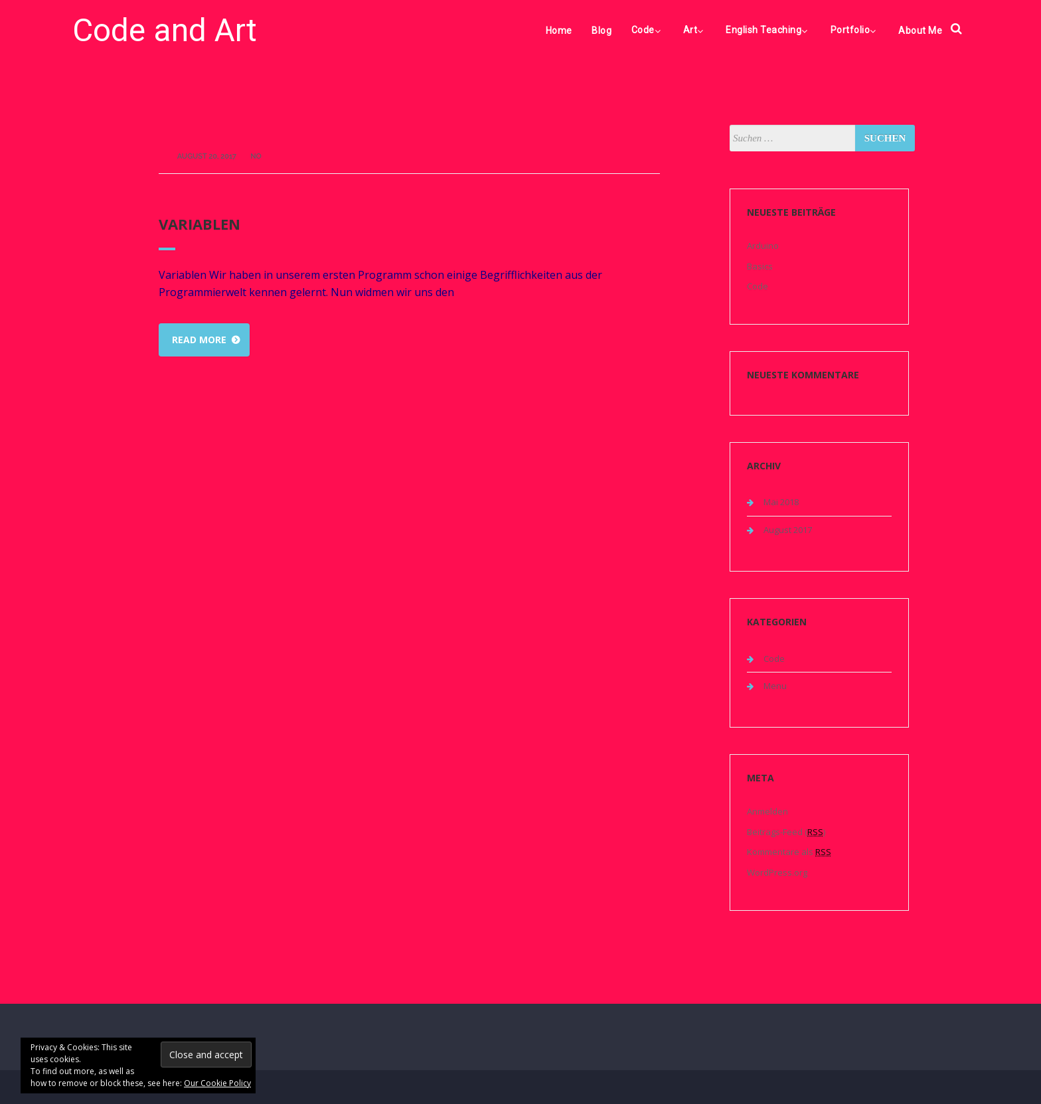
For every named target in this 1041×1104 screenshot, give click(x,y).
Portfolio (855, 30)
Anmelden (767, 811)
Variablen (199, 224)
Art (694, 30)
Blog (601, 30)
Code (647, 30)
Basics (760, 266)
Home (559, 30)
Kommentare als (789, 852)
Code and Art (164, 30)
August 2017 (787, 530)
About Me (920, 30)
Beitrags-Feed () (786, 832)
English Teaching (768, 30)
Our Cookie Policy (217, 1083)
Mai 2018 (781, 502)
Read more (199, 339)
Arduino (763, 246)
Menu (775, 686)
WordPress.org (777, 872)
